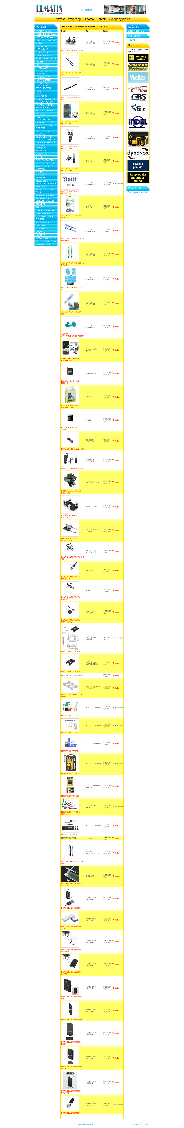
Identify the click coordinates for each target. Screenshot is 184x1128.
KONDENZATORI (44, 110)
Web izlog (74, 19)
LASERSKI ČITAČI (45, 122)
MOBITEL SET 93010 (69, 733)
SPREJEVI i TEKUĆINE (41, 176)
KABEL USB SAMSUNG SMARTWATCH (70, 621)
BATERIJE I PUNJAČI (46, 40)
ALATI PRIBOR (43, 31)
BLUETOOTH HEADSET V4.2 (72, 449)
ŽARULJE (41, 235)
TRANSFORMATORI (46, 195)
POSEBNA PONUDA (46, 241)
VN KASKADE (43, 222)
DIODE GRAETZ (44, 52)
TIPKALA (40, 186)
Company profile (119, 19)
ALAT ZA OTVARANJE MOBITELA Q (70, 147)
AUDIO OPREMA (44, 37)
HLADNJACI (42, 68)
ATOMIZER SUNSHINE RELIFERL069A (70, 360)
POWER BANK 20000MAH (71, 1020)
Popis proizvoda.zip (138, 192)
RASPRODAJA (43, 244)
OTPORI (40, 157)
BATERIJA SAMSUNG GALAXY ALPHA (69, 407)
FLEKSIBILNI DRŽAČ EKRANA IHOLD (69, 539)
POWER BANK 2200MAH (71, 1113)
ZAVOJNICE (42, 228)
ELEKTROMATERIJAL (46, 58)
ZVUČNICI (41, 232)
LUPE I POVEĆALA (45, 142)
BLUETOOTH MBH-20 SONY (72, 468)
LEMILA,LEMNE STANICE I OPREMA (46, 138)
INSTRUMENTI (43, 80)
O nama (89, 19)
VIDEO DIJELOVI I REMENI (45, 217)
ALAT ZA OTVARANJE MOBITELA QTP (70, 170)
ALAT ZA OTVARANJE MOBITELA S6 (70, 192)
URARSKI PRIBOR (45, 210)
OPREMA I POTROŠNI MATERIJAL (42, 148)
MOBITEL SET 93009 (69, 716)
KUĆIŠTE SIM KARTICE (70, 652)
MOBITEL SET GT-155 (70, 796)
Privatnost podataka (85, 1125)
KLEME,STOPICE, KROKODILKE (45, 106)
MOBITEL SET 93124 (69, 751)
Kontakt (101, 19)
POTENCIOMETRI (45, 163)
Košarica (133, 26)
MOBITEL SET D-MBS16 (70, 774)
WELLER (40, 225)
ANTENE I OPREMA (46, 34)
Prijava (131, 40)
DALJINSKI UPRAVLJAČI (42, 47)
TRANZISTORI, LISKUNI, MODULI (45, 199)
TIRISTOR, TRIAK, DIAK (45, 190)
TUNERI (40, 207)
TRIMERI (40, 204)
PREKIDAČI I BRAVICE (42, 167)
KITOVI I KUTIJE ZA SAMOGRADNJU (45, 100)
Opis (87, 31)
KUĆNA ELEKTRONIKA (43, 118)
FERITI (39, 61)
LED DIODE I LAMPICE (42, 132)
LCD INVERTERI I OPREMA (44, 126)
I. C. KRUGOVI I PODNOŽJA (44, 72)
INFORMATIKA (43, 77)
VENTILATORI (43, 213)
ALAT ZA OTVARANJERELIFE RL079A (72, 335)
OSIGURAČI (42, 154)
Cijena (105, 31)
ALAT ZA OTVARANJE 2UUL (72, 50)
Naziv (63, 31)
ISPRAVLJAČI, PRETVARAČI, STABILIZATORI (43, 85)
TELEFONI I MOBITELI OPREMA (46, 182)
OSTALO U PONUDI (46, 238)
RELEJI (39, 172)
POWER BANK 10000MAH (71, 908)
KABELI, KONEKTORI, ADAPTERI (42, 93)
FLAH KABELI (43, 65)
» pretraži (88, 10)
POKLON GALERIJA (46, 160)
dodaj (115, 42)
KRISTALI (40, 113)
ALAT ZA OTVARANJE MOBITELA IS (70, 123)
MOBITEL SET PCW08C (70, 834)
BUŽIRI (39, 43)
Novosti (60, 19)
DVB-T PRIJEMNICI (45, 55)
